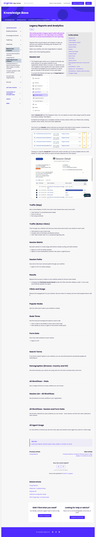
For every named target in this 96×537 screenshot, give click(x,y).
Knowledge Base (9, 20)
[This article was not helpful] (63, 466)
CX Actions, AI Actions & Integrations (38, 20)
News (59, 20)
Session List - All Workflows (76, 69)
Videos (54, 20)
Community (67, 3)
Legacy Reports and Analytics (11, 60)
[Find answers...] (35, 3)
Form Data (71, 58)
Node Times (72, 56)
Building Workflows (11, 31)
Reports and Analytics (10, 49)
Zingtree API (32, 491)
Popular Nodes (72, 53)
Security (8, 82)
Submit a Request (44, 515)
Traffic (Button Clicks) (74, 42)
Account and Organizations (10, 77)
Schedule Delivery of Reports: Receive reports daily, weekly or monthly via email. (13, 66)
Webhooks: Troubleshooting (37, 488)
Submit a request (78, 3)
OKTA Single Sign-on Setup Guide (39, 497)
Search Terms (72, 60)
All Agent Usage (73, 73)
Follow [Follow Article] (31, 29)
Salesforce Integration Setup (37, 494)
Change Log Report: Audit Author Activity (13, 71)
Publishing (9, 40)
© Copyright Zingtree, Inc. (43, 532)
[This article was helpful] (59, 466)
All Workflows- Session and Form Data (79, 71)
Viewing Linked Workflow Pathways (13, 54)
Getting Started (21, 20)
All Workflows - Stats (74, 66)
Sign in (88, 3)
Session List (72, 38)
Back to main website (55, 3)
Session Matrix (72, 45)
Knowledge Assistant (12, 35)
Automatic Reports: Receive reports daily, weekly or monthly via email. (52, 444)
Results (71, 49)
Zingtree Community (77, 517)
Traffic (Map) (72, 40)
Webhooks (9, 44)
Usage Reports (33, 454)
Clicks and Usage (73, 51)
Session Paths (72, 47)
